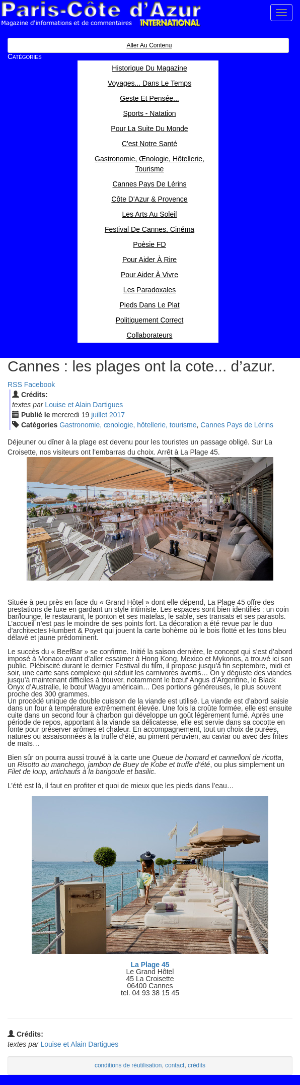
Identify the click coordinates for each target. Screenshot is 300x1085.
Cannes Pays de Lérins (236, 425)
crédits (196, 1065)
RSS (15, 384)
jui (99, 415)
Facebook (39, 384)
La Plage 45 (149, 965)
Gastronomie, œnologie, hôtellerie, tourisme (127, 425)
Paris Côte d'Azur (100, 14)
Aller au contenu (149, 45)
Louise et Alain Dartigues (84, 405)
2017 (117, 415)
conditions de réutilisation (128, 1065)
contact (174, 1065)
